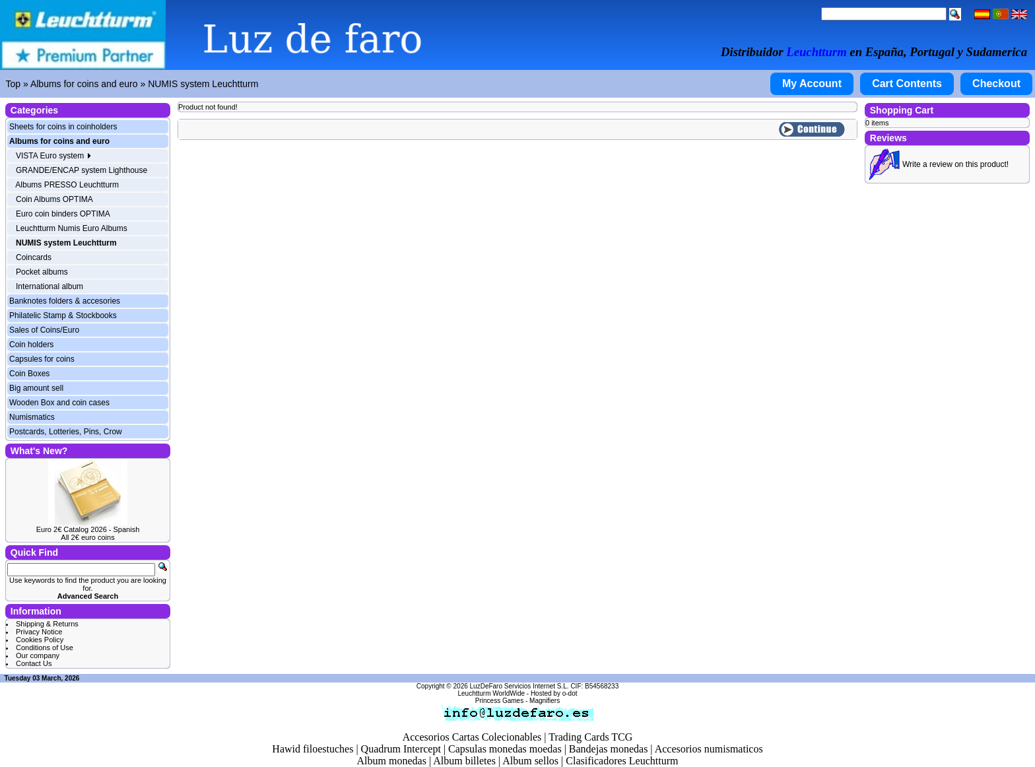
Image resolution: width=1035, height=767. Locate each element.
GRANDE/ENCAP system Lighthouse (81, 170)
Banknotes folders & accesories (64, 301)
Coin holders (31, 344)
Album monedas (391, 760)
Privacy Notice (39, 632)
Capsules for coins (42, 359)
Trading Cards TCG (590, 737)
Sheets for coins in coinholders (63, 126)
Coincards (33, 257)
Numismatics (32, 417)
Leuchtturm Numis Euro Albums (71, 228)
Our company (37, 655)
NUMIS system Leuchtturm (203, 84)
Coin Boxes (29, 373)
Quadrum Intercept (401, 748)
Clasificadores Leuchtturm (622, 760)
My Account (812, 83)
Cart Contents (907, 83)
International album (49, 286)
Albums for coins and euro (84, 84)
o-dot (570, 693)
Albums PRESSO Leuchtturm (67, 184)
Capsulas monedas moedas (505, 748)
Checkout (996, 83)
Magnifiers (544, 700)
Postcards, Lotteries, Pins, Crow (65, 431)
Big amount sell (36, 388)
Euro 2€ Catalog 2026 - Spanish (88, 529)
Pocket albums (42, 272)
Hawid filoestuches (312, 748)
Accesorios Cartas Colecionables (472, 737)
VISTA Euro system (53, 155)
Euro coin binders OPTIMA (63, 213)
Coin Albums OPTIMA (54, 199)
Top (13, 84)
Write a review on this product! (955, 164)
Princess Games (499, 700)
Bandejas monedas (608, 748)
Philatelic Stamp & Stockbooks (63, 315)
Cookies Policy (39, 640)
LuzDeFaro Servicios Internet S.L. (519, 686)
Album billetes (464, 760)
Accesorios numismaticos (709, 748)
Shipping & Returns (47, 624)
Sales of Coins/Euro (44, 330)
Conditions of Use (44, 647)
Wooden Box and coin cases (59, 402)
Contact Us (33, 663)
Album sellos (530, 760)
